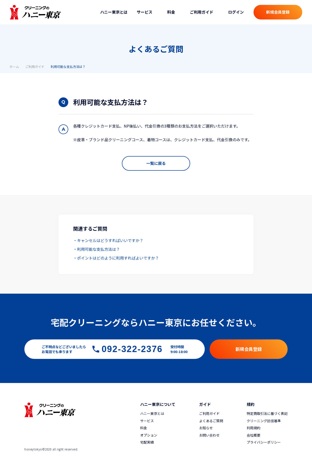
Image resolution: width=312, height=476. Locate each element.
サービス (147, 420)
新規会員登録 (278, 12)
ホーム (14, 66)
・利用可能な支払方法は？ (96, 249)
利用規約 (253, 427)
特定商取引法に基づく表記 (267, 413)
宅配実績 (147, 442)
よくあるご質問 (211, 420)
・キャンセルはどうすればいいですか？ (108, 240)
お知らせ (206, 427)
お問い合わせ (209, 435)
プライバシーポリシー (264, 442)
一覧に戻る (156, 163)
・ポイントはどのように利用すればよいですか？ (116, 258)
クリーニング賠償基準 (264, 420)
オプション (148, 435)
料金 (143, 427)
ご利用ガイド (34, 66)
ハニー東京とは (113, 12)
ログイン (236, 12)
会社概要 (253, 435)
